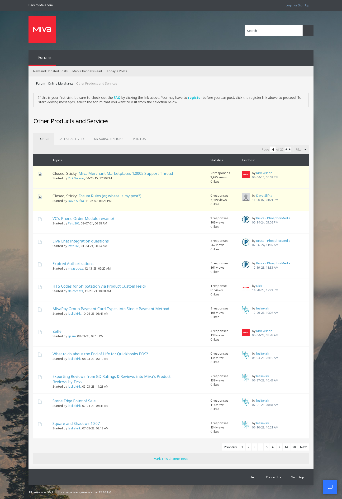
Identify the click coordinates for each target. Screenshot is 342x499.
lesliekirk (74, 313)
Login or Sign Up (297, 5)
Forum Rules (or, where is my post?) (110, 196)
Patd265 (73, 223)
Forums (45, 57)
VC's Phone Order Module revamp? (83, 218)
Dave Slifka (76, 201)
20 (294, 447)
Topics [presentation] (43, 139)
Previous (230, 447)
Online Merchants (60, 83)
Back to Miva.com (40, 5)
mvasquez (75, 268)
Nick (259, 286)
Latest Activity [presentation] (72, 139)
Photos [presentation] (139, 139)
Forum (40, 83)
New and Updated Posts (50, 71)
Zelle (57, 331)
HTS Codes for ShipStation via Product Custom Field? (99, 286)
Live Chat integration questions (80, 241)
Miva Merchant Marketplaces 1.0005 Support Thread (126, 173)
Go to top (297, 477)
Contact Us (273, 477)
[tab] (43, 139)
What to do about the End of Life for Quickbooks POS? (100, 353)
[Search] (274, 30)
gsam (72, 336)
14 (286, 447)
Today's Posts (117, 71)
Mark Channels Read (87, 71)
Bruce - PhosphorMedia (273, 218)
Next (303, 447)
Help (253, 477)
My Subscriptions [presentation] (109, 139)
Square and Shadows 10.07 (76, 423)
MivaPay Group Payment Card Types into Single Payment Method (110, 308)
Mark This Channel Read (171, 458)
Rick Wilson (76, 178)
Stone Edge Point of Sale (74, 401)
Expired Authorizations (73, 263)
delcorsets (75, 291)
